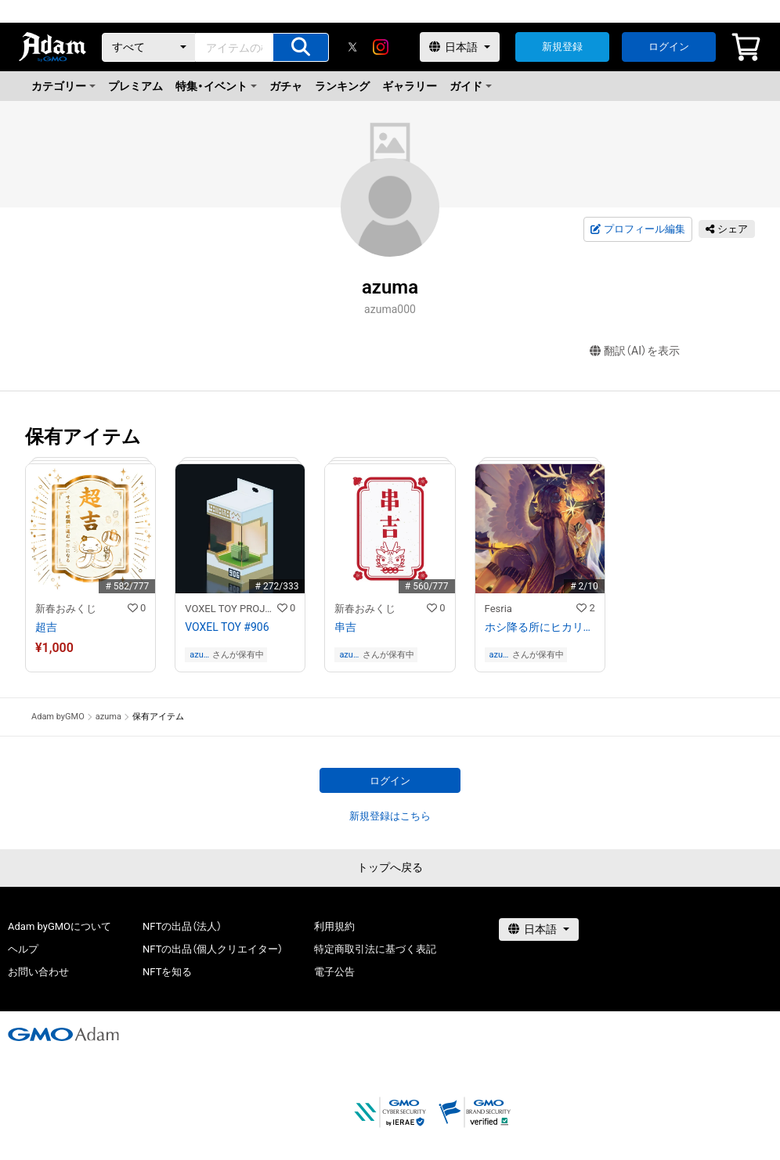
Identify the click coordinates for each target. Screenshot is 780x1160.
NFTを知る (167, 972)
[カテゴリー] (149, 47)
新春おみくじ (65, 608)
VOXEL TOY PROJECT (231, 608)
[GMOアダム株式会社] (63, 1034)
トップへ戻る (390, 867)
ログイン (668, 46)
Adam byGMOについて (59, 926)
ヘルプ (23, 949)
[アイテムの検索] (301, 47)
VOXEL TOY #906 (227, 627)
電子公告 (334, 972)
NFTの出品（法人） (182, 926)
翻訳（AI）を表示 (635, 351)
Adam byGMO (58, 716)
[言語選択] (460, 47)
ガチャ (285, 86)
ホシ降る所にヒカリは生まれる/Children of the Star (540, 627)
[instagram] (380, 47)
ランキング (342, 86)
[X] (352, 47)
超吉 (46, 627)
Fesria (498, 608)
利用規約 (334, 926)
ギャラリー (409, 86)
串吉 (345, 627)
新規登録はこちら (390, 816)
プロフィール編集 (637, 229)
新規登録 (562, 46)
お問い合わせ (38, 972)
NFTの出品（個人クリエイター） (213, 949)
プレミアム (135, 86)
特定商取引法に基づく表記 (375, 949)
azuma (200, 654)
